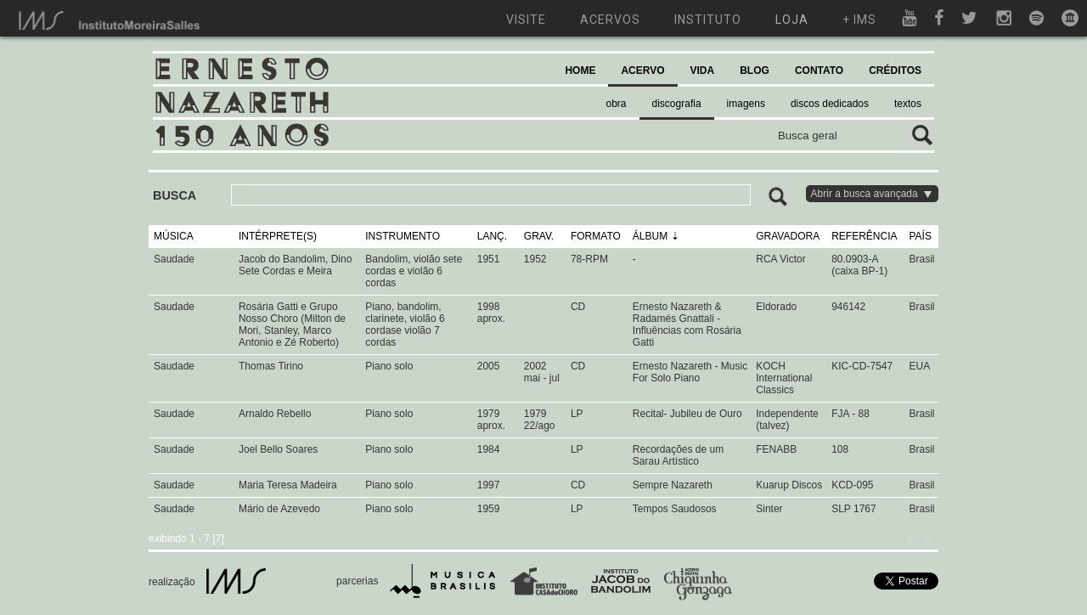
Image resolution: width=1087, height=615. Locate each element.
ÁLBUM (650, 236)
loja (791, 19)
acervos (610, 19)
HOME (580, 70)
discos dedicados (830, 104)
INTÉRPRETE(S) (278, 236)
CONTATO (819, 70)
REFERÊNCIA (864, 236)
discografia (676, 104)
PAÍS (921, 236)
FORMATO (596, 236)
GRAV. (539, 236)
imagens (746, 104)
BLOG (754, 70)
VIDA (702, 70)
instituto (707, 19)
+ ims (859, 19)
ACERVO (642, 70)
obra (616, 104)
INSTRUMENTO (402, 236)
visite (526, 19)
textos (907, 104)
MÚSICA (174, 236)
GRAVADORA (787, 236)
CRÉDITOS (895, 70)
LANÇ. (492, 236)
